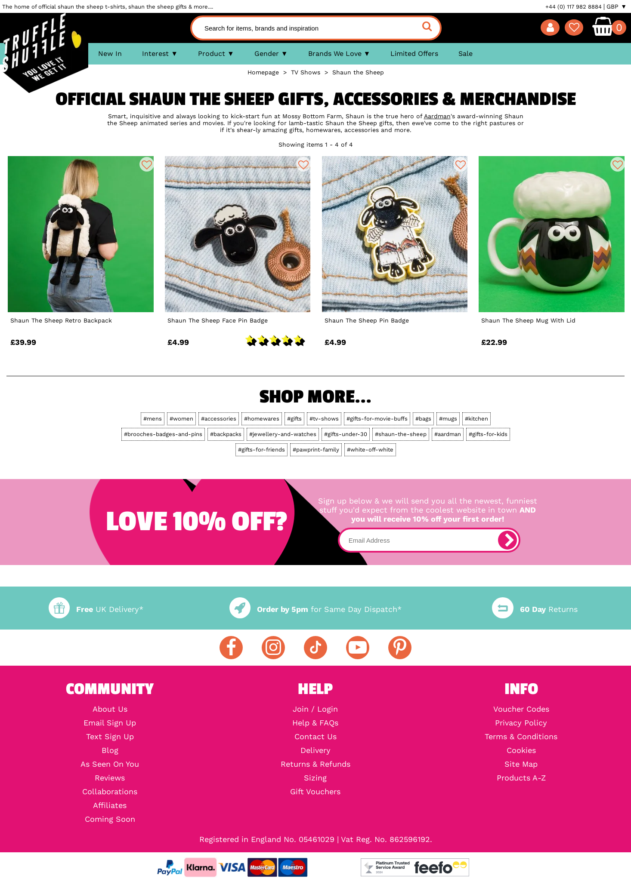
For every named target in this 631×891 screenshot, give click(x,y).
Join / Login (315, 709)
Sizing (315, 778)
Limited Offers (414, 53)
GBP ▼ (616, 6)
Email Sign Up (110, 723)
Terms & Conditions (521, 736)
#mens (152, 418)
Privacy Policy (521, 723)
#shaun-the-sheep (401, 434)
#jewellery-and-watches (282, 434)
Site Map (521, 764)
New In (110, 53)
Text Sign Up (110, 736)
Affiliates (110, 805)
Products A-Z (521, 778)
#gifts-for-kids (488, 434)
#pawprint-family (316, 449)
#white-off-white (370, 449)
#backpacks (225, 434)
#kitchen (476, 418)
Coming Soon (110, 819)
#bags (423, 418)
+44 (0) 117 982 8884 (573, 6)
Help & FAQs (315, 723)
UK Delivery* (96, 609)
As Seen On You (109, 764)
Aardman (437, 116)
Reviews (110, 778)
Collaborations (109, 792)
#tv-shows (324, 418)
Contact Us (315, 736)
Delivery (315, 750)
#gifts (294, 418)
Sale (465, 53)
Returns (534, 609)
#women (181, 418)
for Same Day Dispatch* (315, 609)
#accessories (218, 418)
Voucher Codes (521, 709)
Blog (110, 750)
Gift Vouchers (315, 792)
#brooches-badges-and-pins (163, 434)
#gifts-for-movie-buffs (377, 418)
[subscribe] (507, 540)
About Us (110, 709)
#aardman (447, 434)
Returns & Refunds (315, 764)
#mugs (448, 418)
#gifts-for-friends (261, 449)
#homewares (261, 418)
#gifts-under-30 (345, 434)
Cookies (521, 750)
